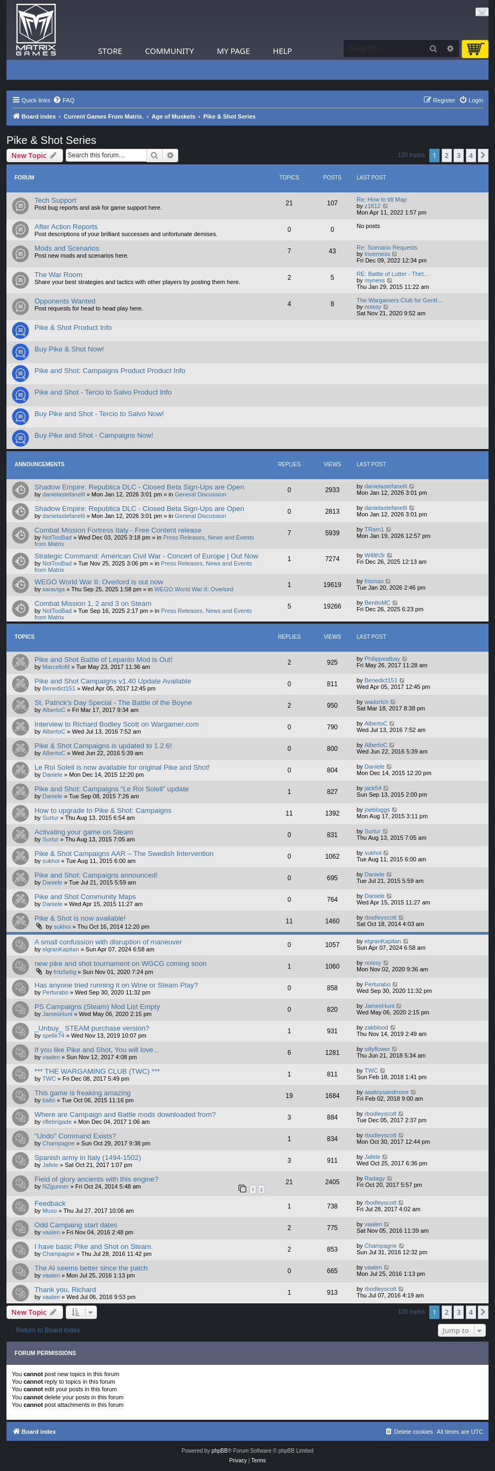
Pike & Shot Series (51, 140)
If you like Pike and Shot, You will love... (96, 1050)
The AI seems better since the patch (91, 1268)
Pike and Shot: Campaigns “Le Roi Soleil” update (111, 789)
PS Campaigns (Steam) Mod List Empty (97, 1007)
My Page (233, 50)
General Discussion (200, 494)
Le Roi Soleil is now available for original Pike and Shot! (122, 767)
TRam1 (374, 529)
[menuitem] (63, 100)
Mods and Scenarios (66, 248)
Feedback (50, 1203)
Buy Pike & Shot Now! (69, 349)
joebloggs (377, 809)
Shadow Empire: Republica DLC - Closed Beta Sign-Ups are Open (139, 487)
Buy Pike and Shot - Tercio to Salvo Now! (99, 414)
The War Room (58, 275)
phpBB (220, 1451)
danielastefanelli (64, 494)
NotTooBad (57, 537)
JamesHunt (58, 1014)
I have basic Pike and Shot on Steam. (93, 1246)
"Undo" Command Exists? (75, 1136)
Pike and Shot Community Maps (85, 897)
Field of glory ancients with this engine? (96, 1179)
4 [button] (471, 155)
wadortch (377, 702)
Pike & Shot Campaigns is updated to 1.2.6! (103, 746)
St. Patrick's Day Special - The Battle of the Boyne (113, 703)
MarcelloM (56, 667)
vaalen (51, 1057)
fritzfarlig (65, 972)
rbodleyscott (380, 917)
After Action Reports (65, 227)
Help (282, 50)
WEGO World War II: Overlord (193, 589)
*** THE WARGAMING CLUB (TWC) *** (97, 1071)
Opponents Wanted (64, 301)
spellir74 (54, 1035)
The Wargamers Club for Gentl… (400, 300)
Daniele (52, 774)
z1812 (373, 206)
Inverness (378, 254)
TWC (49, 1078)
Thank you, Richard (65, 1290)
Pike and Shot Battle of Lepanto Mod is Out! (103, 659)
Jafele (50, 1165)
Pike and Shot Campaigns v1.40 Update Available (112, 681)
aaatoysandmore (387, 1092)
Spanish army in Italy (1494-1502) (87, 1158)
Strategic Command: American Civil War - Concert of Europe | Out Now (146, 556)
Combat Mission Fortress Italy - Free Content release (117, 530)
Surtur (51, 817)
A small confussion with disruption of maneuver (108, 942)
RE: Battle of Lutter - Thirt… (393, 274)
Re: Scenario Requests (387, 247)
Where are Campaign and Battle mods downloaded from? (124, 1114)
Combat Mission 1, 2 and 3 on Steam (92, 603)
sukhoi (51, 861)
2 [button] (447, 155)
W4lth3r (375, 555)
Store (110, 50)
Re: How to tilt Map (382, 199)
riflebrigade (57, 1121)
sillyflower (378, 1049)
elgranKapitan (61, 949)
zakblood (376, 1027)
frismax (374, 581)
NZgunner (56, 1186)
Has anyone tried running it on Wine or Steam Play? (116, 985)
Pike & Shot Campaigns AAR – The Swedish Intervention (124, 854)
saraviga (54, 589)
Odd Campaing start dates (75, 1225)
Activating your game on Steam (83, 832)
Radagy (375, 1178)
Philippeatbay (382, 658)
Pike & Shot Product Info (73, 327)
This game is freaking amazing (82, 1093)
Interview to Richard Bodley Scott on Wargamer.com (116, 724)
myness (375, 280)
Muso (50, 1210)
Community (169, 50)
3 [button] (459, 155)
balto (49, 1100)
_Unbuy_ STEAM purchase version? (91, 1028)
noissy (373, 306)
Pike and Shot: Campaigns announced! (96, 875)
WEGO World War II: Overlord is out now (98, 582)
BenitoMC (378, 602)
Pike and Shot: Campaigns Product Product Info (109, 371)
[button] (483, 155)
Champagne (59, 1143)
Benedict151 (59, 688)
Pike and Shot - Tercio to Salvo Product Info (103, 392)
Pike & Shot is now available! (80, 918)
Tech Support (55, 200)
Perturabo (55, 992)
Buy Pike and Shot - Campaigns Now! (94, 435)
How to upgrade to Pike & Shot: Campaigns (102, 810)
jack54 (373, 788)
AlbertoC (54, 710)
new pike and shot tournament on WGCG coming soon (120, 963)
